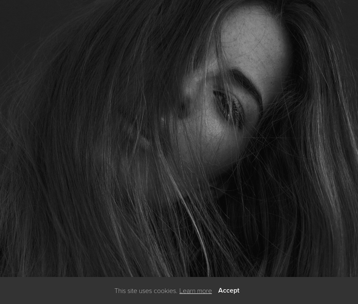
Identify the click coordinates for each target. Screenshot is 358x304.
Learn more (195, 290)
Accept (228, 290)
